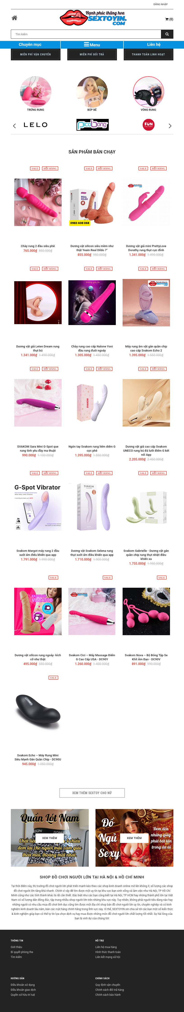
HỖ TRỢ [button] (99, 940)
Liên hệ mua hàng (106, 947)
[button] (170, 126)
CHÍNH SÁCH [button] (102, 978)
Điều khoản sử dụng (23, 984)
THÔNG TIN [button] (17, 940)
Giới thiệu (16, 947)
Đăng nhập (161, 4)
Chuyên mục (30, 44)
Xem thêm (49, 838)
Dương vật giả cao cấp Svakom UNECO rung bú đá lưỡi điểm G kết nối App (146, 450)
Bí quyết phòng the (22, 952)
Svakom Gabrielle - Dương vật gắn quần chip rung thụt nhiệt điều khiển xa (146, 555)
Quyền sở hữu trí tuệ (23, 994)
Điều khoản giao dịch (23, 989)
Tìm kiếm (16, 957)
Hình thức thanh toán (108, 952)
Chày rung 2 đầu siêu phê (38, 246)
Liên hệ (154, 44)
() (169, 19)
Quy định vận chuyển (107, 984)
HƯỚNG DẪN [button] (17, 978)
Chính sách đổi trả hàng (109, 989)
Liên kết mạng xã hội (107, 957)
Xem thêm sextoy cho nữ (92, 793)
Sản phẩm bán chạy (92, 152)
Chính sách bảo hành (108, 994)
